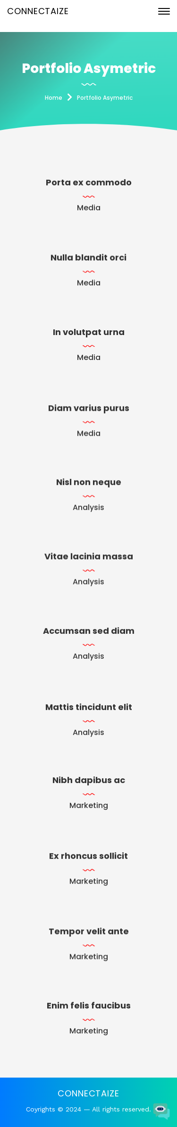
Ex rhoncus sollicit (88, 857)
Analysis (88, 510)
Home (53, 98)
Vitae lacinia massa (88, 557)
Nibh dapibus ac (88, 781)
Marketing (88, 806)
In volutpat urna (89, 333)
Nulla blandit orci (88, 259)
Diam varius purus (88, 411)
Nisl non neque (88, 485)
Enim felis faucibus (89, 1007)
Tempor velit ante (89, 934)
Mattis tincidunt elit (88, 710)
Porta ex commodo (89, 184)
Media (89, 209)
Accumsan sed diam (89, 632)
